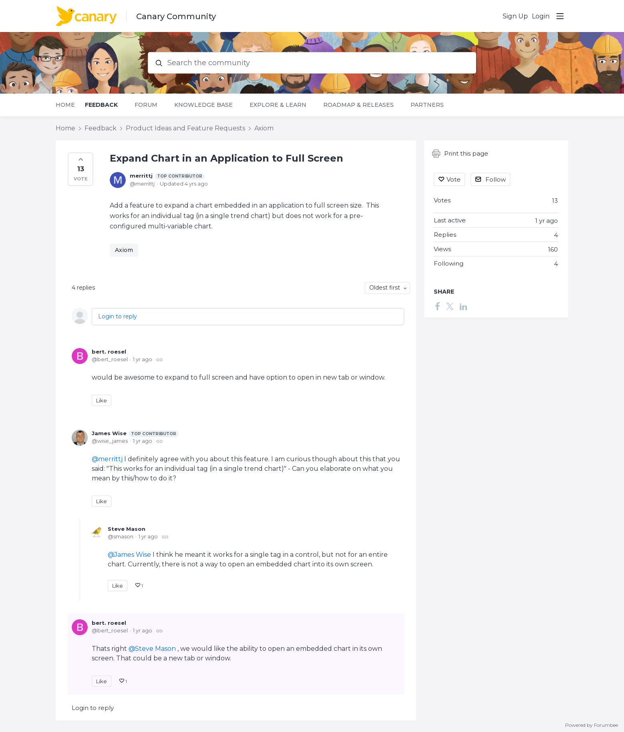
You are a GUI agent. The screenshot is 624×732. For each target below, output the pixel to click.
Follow (495, 179)
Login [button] (541, 16)
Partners (427, 105)
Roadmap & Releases (358, 105)
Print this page (460, 154)
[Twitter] (450, 306)
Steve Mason (126, 529)
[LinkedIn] (463, 306)
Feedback (101, 105)
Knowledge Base (203, 105)
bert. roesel (109, 351)
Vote (454, 179)
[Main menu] (560, 16)
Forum (146, 105)
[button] (80, 169)
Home (65, 105)
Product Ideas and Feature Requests (185, 128)
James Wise (135, 433)
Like (101, 400)
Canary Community (176, 16)
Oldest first (384, 287)
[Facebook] (437, 306)
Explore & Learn (278, 105)
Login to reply (117, 316)
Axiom (264, 128)
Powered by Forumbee (591, 725)
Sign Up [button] (515, 16)
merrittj (167, 176)
